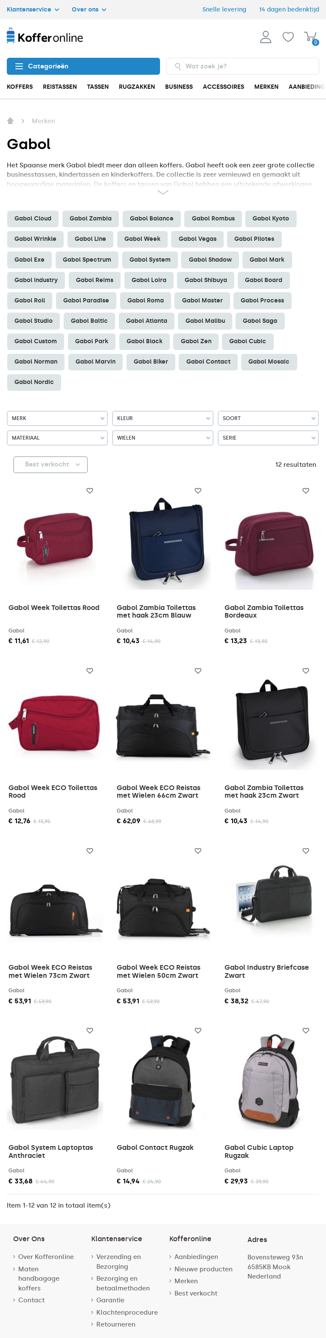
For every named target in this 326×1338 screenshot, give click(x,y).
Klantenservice (33, 9)
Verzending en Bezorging (118, 1261)
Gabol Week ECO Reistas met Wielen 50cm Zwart (158, 971)
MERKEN (266, 86)
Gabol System (150, 259)
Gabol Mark (267, 259)
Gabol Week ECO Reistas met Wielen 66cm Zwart (158, 791)
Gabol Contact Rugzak (155, 1147)
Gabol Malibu (205, 321)
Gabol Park (91, 341)
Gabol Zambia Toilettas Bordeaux (264, 611)
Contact (31, 1300)
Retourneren (115, 1324)
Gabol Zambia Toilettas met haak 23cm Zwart (264, 791)
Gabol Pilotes (254, 239)
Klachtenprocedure (127, 1312)
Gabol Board (263, 280)
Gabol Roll (29, 300)
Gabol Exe (29, 259)
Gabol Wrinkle (35, 239)
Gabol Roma (145, 300)
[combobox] (243, 66)
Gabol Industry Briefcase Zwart (267, 971)
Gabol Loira (149, 280)
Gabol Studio (33, 321)
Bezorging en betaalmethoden (123, 1283)
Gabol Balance (152, 218)
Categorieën (41, 66)
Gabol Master (202, 300)
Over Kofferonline (46, 1257)
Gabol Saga (260, 321)
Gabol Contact (208, 361)
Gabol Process (262, 300)
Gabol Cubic (247, 341)
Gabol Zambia (91, 218)
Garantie (110, 1300)
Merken (186, 1281)
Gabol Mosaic (268, 361)
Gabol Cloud (32, 218)
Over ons (89, 9)
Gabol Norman (35, 361)
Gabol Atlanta (146, 321)
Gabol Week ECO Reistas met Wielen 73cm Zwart (50, 971)
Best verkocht (195, 1293)
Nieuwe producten (203, 1269)
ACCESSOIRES (223, 86)
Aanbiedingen (196, 1257)
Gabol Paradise (86, 300)
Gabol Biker (151, 361)
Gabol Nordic (34, 382)
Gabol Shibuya (206, 280)
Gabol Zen (196, 341)
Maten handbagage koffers (38, 1278)
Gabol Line (90, 239)
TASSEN (98, 86)
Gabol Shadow (210, 259)
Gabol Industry (36, 280)
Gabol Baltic (89, 321)
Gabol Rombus (213, 218)
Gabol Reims (94, 280)
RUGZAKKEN (137, 86)
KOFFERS (20, 86)
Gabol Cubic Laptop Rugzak (259, 1151)
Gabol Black (144, 341)
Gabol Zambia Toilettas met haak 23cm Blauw (156, 611)
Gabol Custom (35, 341)
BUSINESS (179, 86)
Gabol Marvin (95, 361)
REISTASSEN (60, 86)
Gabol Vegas (197, 239)
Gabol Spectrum (87, 259)
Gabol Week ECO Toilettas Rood (52, 791)
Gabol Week (142, 239)
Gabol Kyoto (271, 218)
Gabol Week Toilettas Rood (53, 608)
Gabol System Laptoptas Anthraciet (50, 1151)
